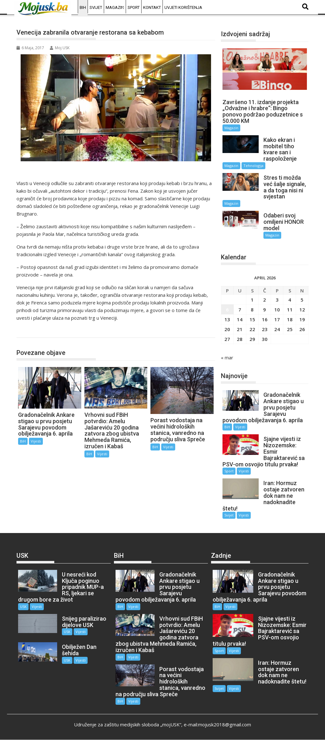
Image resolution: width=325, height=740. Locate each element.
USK (23, 606)
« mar (227, 357)
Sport (134, 7)
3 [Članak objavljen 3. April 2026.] (277, 300)
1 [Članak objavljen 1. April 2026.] (252, 300)
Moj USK (60, 47)
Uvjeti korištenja (183, 7)
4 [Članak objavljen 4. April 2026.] (289, 300)
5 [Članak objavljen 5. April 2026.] (302, 300)
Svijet (96, 7)
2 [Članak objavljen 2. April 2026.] (264, 300)
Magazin (115, 7)
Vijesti (36, 441)
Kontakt (152, 7)
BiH (83, 7)
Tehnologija (253, 165)
